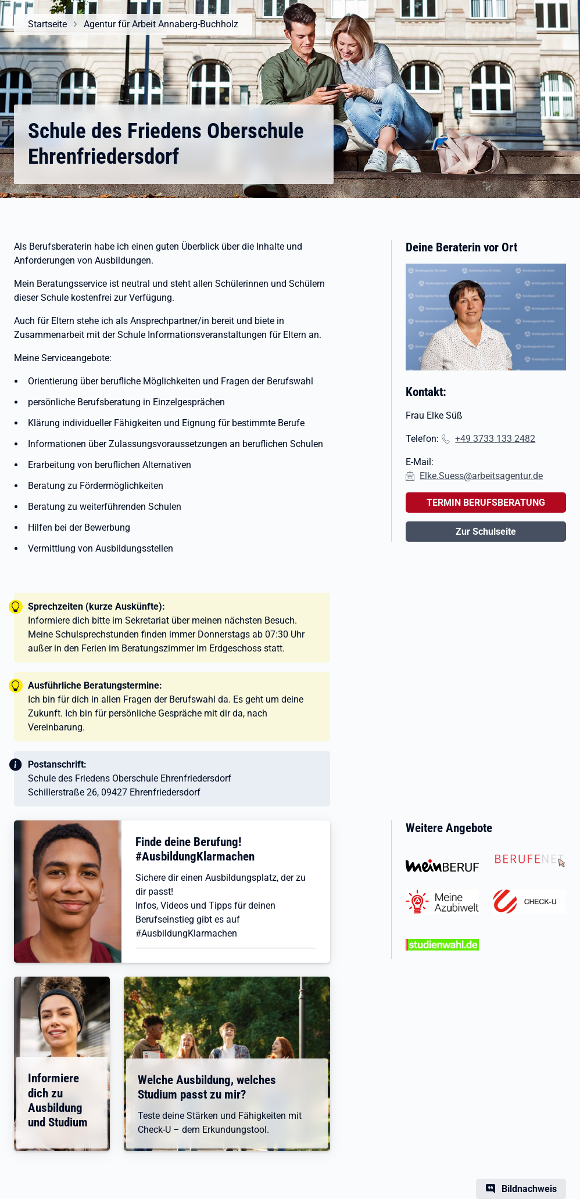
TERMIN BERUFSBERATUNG (486, 502)
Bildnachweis (529, 1188)
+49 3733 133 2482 (495, 438)
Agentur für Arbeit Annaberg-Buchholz (161, 24)
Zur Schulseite (486, 531)
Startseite (47, 24)
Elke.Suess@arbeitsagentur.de (481, 475)
